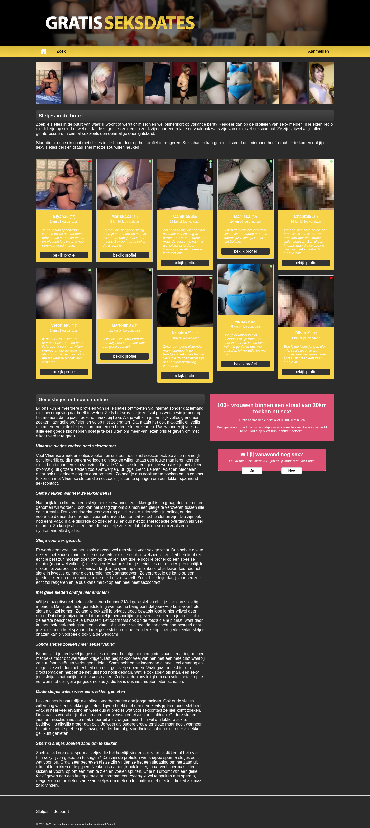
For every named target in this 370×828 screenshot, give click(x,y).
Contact (110, 824)
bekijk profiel (64, 255)
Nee (291, 471)
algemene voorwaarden (76, 824)
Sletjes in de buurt (52, 811)
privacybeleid (97, 824)
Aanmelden (318, 51)
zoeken (73, 743)
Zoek (61, 51)
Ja (252, 471)
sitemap (57, 824)
